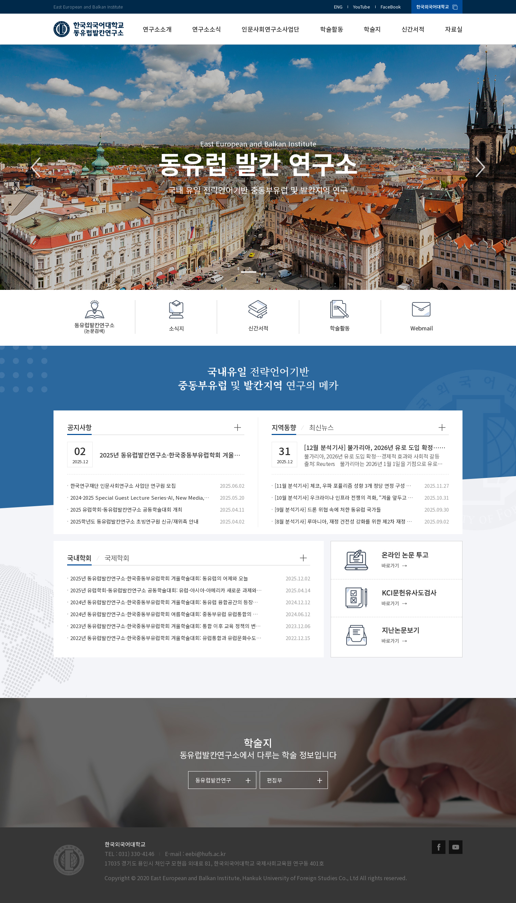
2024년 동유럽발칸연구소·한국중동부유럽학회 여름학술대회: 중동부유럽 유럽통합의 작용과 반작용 (166, 614)
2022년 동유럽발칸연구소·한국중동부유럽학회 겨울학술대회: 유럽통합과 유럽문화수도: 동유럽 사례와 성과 (166, 637)
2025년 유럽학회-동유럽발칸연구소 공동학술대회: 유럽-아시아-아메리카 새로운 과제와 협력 (166, 590)
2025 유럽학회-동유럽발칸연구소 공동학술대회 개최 (126, 509)
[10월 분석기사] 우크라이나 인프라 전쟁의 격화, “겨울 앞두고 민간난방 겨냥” (344, 497)
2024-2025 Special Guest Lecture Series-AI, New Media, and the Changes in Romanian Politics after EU (140, 497)
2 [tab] (267, 272)
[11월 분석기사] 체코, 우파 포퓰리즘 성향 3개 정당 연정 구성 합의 (344, 485)
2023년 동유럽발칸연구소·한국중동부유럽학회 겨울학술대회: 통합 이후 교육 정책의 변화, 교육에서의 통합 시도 (166, 625)
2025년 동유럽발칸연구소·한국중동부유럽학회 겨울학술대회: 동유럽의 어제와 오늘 (159, 578)
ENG (338, 6)
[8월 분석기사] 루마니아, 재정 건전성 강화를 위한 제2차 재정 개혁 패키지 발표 (344, 521)
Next (480, 167)
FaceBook (391, 6)
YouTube (361, 6)
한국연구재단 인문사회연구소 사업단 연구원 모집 (123, 485)
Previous (36, 167)
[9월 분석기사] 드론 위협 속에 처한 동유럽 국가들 (328, 509)
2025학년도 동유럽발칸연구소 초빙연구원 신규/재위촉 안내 (134, 521)
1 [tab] (248, 272)
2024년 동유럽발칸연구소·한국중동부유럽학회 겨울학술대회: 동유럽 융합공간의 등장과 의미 (166, 602)
